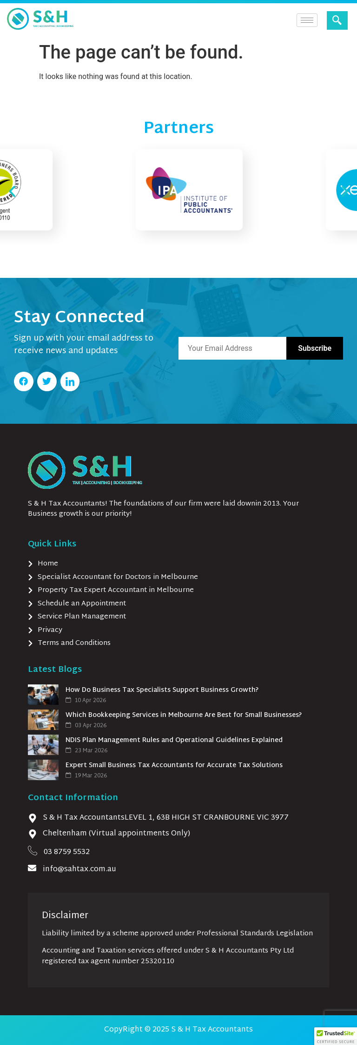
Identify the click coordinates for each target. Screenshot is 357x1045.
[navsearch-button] (337, 20)
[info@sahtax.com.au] (32, 868)
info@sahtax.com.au (79, 869)
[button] (12, 191)
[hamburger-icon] (307, 20)
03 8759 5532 (67, 852)
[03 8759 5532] (32, 850)
